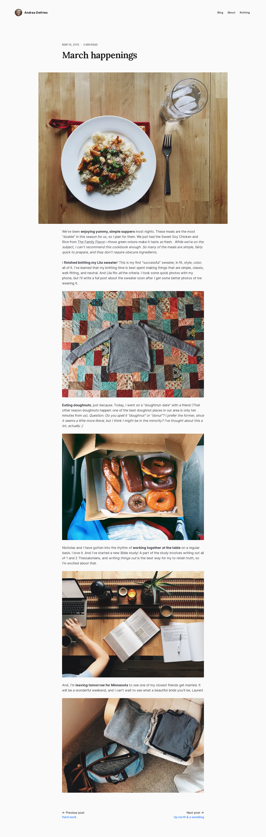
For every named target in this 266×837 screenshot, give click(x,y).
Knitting (245, 12)
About (231, 12)
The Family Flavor (91, 242)
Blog (220, 12)
